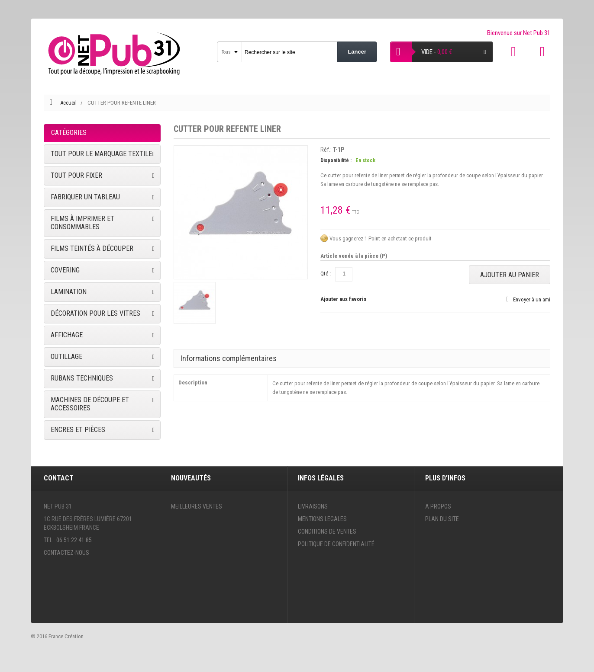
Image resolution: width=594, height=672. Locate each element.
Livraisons (313, 506)
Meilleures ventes (196, 506)
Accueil (68, 102)
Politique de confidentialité (336, 544)
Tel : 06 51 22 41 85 (68, 540)
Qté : (325, 273)
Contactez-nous (66, 552)
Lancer (357, 51)
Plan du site (442, 518)
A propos (438, 506)
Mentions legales (322, 518)
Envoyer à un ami (531, 299)
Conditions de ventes (327, 531)
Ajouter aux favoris (343, 299)
